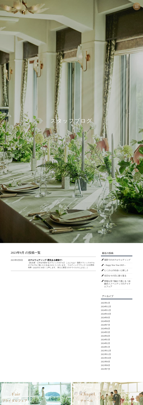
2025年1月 (105, 303)
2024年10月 (106, 314)
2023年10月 (106, 358)
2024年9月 (105, 317)
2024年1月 (105, 347)
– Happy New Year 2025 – (115, 265)
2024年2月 (105, 343)
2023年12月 (106, 351)
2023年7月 (105, 369)
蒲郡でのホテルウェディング (117, 260)
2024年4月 (105, 336)
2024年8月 (105, 321)
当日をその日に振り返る (115, 276)
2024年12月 (106, 306)
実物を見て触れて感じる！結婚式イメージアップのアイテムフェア (117, 283)
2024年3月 (105, 340)
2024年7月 (105, 325)
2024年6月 (105, 328)
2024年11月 (106, 310)
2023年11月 (106, 354)
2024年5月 (105, 332)
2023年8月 (105, 365)
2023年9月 (105, 362)
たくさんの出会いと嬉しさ (116, 270)
